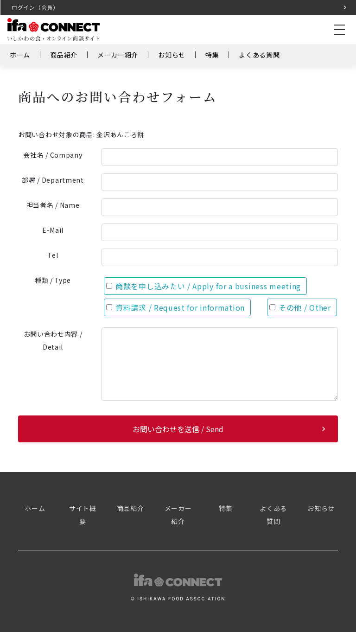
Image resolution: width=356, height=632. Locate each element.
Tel (52, 255)
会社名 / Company (52, 155)
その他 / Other (300, 307)
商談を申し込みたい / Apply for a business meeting (203, 286)
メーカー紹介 (117, 54)
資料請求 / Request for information (175, 307)
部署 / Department (53, 180)
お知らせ (171, 54)
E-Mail (53, 230)
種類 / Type (53, 280)
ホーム (20, 54)
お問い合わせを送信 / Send (178, 428)
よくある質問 (259, 54)
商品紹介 (63, 54)
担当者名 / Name (53, 205)
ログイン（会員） (35, 7)
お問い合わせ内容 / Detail (53, 340)
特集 (212, 54)
